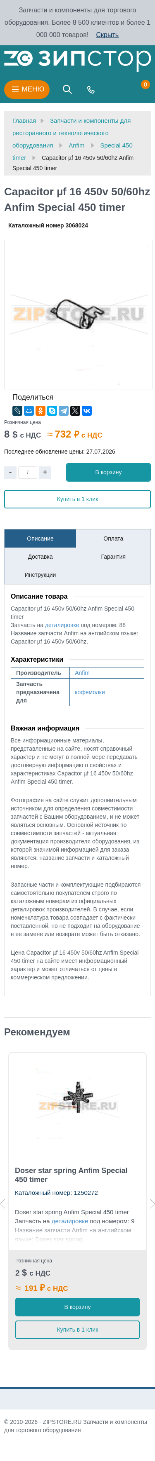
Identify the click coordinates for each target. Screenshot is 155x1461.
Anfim (82, 673)
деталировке (62, 625)
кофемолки (90, 692)
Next (152, 1203)
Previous (2, 1203)
